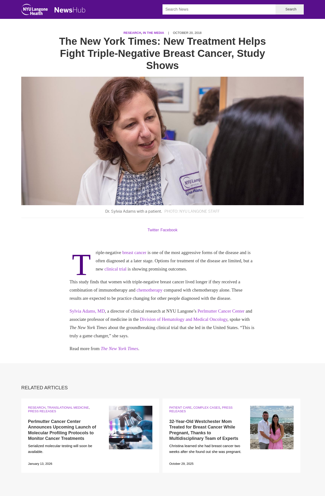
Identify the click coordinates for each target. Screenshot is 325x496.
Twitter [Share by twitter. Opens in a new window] (153, 230)
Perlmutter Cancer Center (221, 311)
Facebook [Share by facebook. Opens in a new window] (169, 230)
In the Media (153, 33)
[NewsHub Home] (70, 10)
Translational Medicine (68, 407)
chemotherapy (150, 290)
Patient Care (180, 407)
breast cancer (134, 252)
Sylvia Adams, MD (87, 311)
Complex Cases (206, 407)
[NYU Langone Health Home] (34, 10)
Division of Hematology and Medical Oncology (183, 319)
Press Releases (42, 411)
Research (132, 33)
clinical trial (116, 268)
